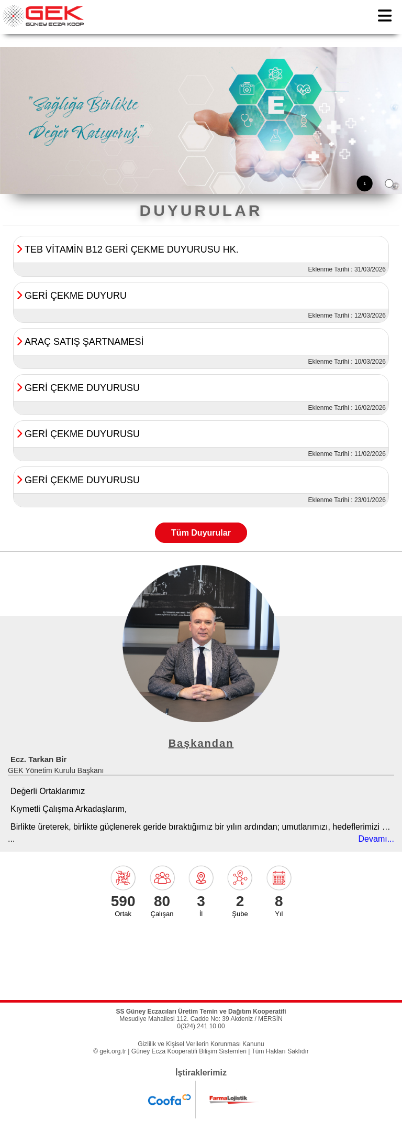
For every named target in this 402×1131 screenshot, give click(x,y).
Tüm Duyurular (201, 532)
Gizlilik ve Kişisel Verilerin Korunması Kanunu (201, 1044)
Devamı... (376, 838)
